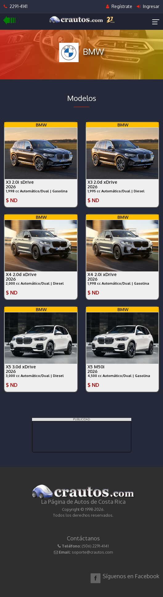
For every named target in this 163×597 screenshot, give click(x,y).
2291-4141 (15, 6)
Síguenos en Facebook (131, 576)
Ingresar (148, 6)
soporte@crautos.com (92, 552)
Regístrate (119, 6)
